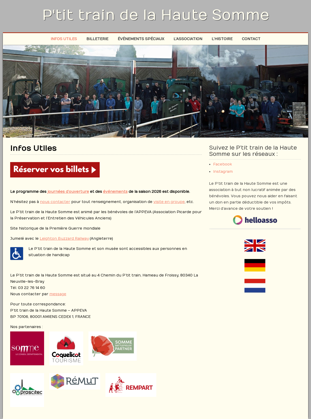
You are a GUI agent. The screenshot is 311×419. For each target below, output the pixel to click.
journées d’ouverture (68, 191)
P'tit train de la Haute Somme (155, 15)
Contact (251, 39)
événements (115, 191)
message (57, 294)
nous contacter (55, 202)
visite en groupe (169, 202)
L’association (188, 39)
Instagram (223, 171)
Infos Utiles (64, 39)
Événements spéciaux (141, 39)
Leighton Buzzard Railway (64, 238)
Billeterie (97, 39)
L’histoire (222, 39)
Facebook (222, 164)
